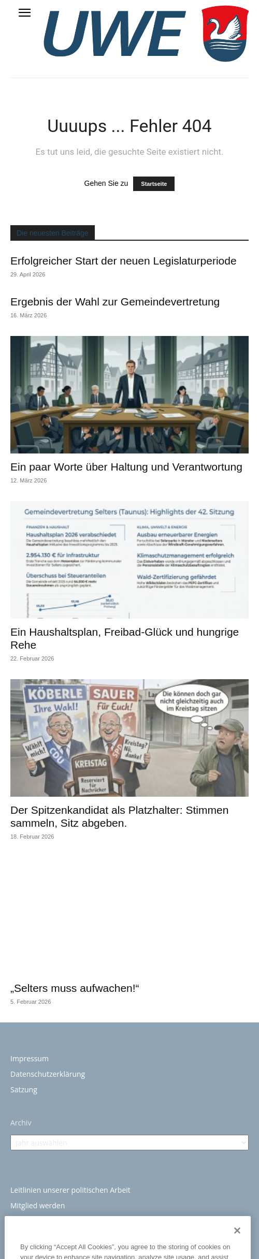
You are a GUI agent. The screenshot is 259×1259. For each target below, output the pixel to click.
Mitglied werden (37, 1205)
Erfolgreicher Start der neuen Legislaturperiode (123, 261)
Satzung (23, 1089)
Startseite (154, 184)
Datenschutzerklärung (47, 1074)
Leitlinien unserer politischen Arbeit (70, 1190)
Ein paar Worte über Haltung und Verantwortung (126, 467)
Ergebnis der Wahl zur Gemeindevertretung (115, 302)
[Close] (237, 1243)
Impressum (29, 1058)
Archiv (20, 1123)
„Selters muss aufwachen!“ (74, 988)
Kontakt (23, 1221)
